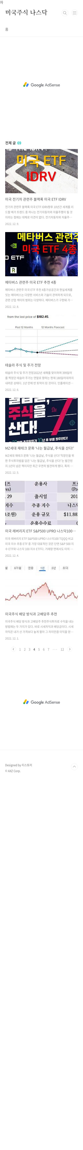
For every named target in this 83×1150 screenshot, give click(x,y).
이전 (13, 649)
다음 (69, 649)
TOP (74, 766)
